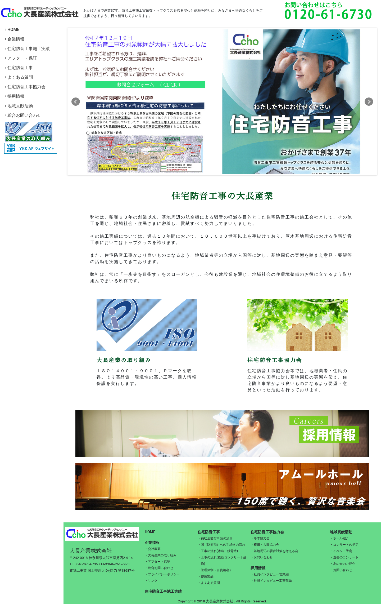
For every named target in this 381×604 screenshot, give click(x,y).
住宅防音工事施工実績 (27, 48)
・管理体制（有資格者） (215, 570)
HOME (12, 29)
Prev (75, 101)
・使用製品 (206, 576)
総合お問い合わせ (23, 115)
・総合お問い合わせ (159, 568)
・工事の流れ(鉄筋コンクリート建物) (222, 561)
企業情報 (14, 39)
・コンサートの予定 (344, 545)
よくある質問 (19, 77)
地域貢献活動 (19, 105)
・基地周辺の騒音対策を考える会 (274, 551)
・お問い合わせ (262, 557)
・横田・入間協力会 (265, 545)
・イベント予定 (341, 551)
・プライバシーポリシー (162, 574)
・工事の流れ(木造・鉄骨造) (218, 551)
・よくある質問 (209, 583)
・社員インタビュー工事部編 (271, 581)
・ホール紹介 (339, 538)
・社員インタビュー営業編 (270, 574)
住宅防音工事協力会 (25, 86)
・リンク (151, 581)
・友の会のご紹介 (342, 564)
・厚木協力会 (260, 538)
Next (369, 101)
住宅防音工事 (19, 67)
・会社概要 (153, 549)
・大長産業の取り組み (160, 555)
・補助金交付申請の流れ (215, 538)
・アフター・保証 (157, 561)
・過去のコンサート (344, 557)
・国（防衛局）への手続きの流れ (221, 545)
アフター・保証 (21, 58)
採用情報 (14, 96)
